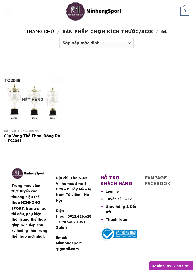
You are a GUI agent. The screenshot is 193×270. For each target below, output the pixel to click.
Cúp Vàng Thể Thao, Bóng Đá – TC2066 (32, 138)
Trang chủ (40, 31)
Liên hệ (112, 191)
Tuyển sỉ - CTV (119, 199)
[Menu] (7, 11)
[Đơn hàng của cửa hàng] (96, 43)
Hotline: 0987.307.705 (171, 266)
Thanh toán (116, 219)
